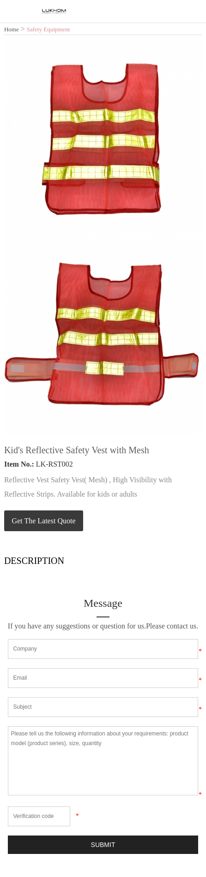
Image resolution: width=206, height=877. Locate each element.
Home (11, 29)
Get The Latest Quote (44, 521)
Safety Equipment (48, 29)
